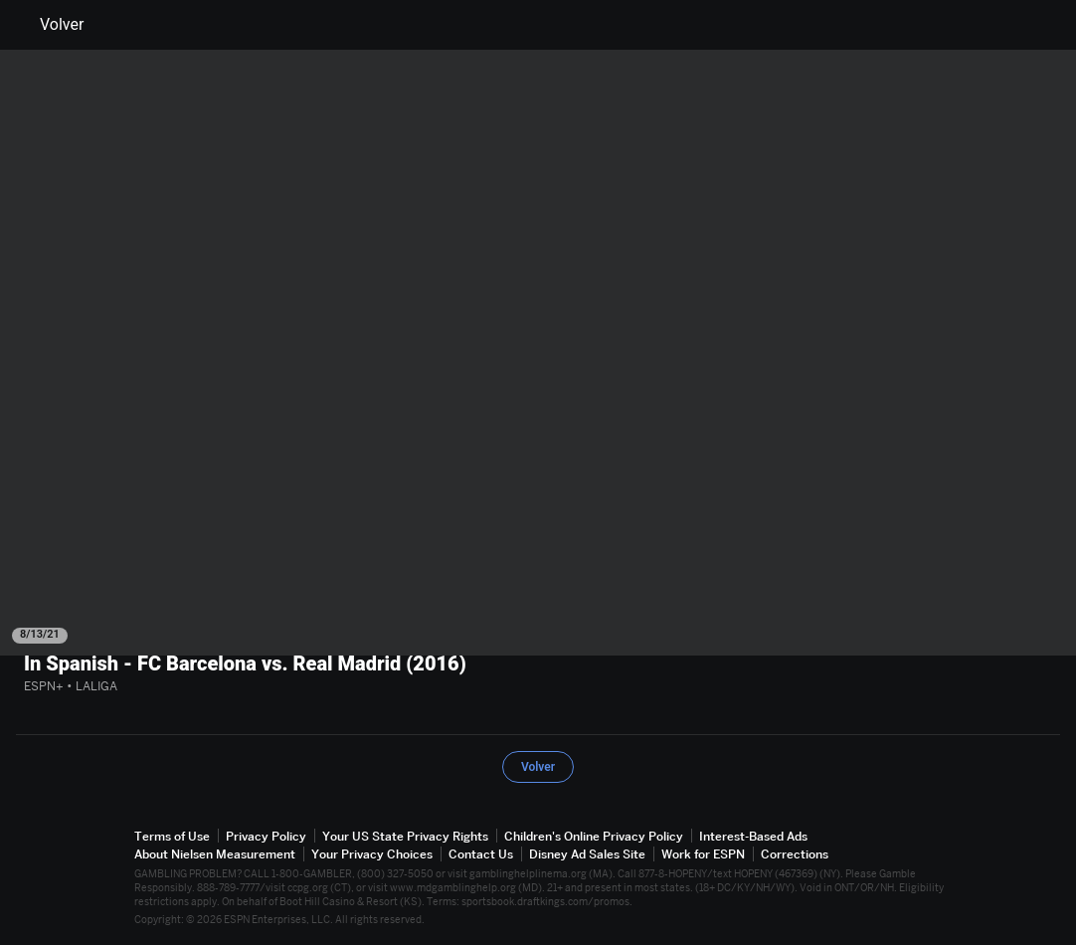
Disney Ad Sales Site (587, 854)
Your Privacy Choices (372, 854)
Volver (50, 25)
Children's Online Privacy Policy (593, 836)
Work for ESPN (703, 854)
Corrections (794, 854)
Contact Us (480, 854)
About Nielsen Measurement (214, 854)
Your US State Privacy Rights (405, 836)
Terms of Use (172, 836)
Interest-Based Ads (753, 836)
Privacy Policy (266, 836)
